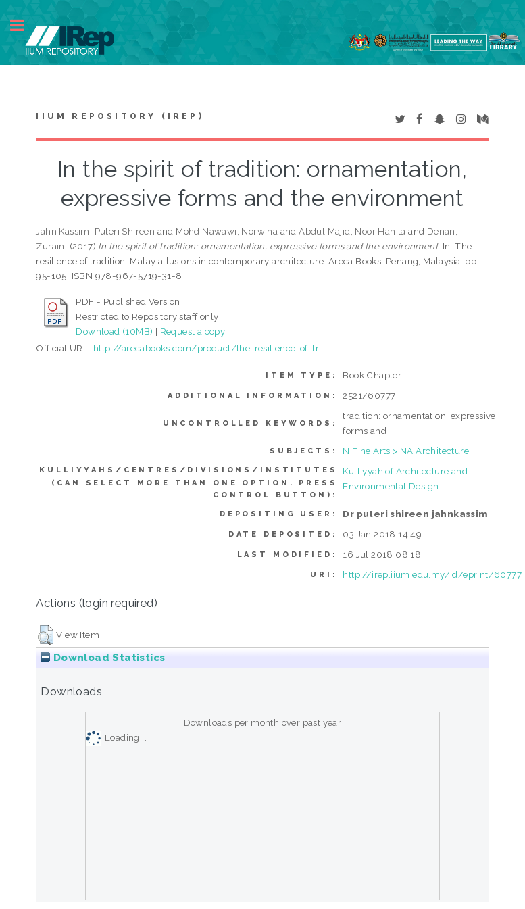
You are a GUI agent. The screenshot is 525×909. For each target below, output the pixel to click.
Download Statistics (103, 658)
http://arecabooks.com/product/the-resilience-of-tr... (209, 348)
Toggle (24, 25)
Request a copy (193, 331)
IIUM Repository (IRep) (119, 116)
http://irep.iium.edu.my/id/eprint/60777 (432, 574)
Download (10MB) (114, 331)
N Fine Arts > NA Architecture (406, 450)
